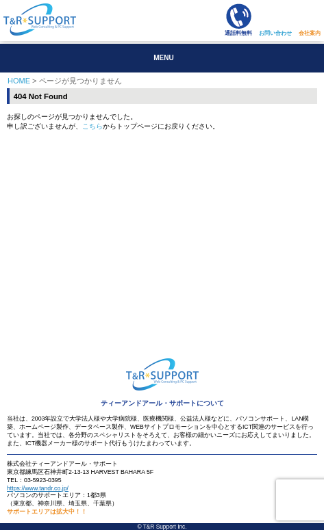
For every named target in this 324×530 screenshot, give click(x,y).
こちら (92, 126)
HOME (19, 81)
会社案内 (310, 33)
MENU (163, 58)
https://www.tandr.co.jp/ (37, 488)
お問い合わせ (275, 33)
